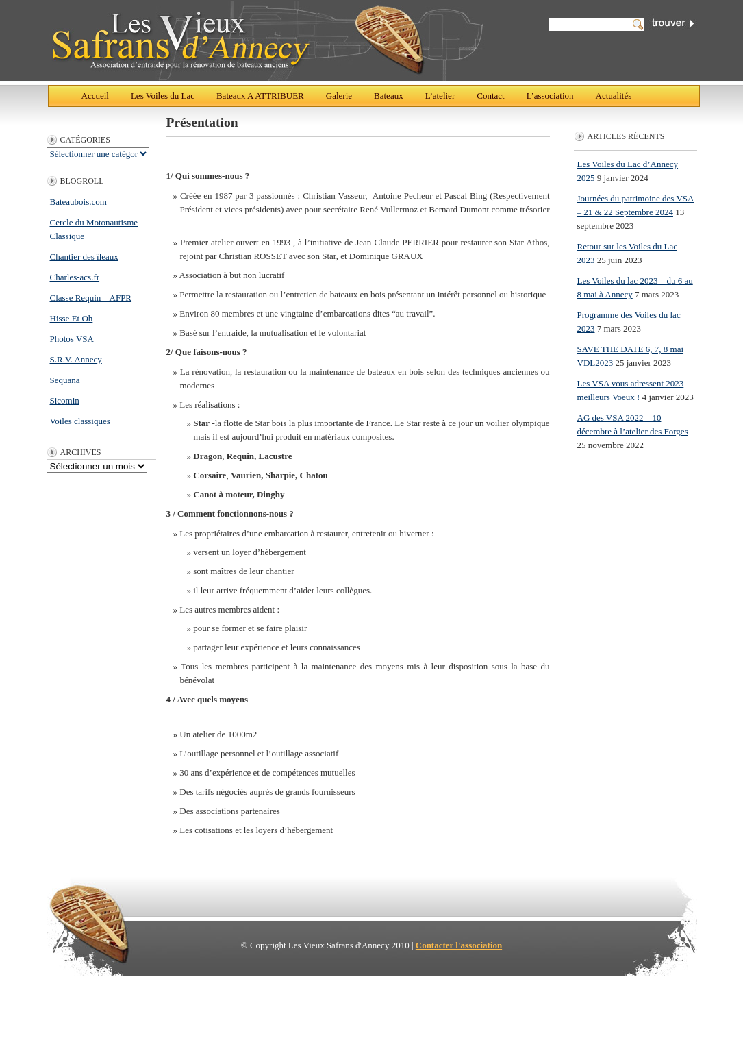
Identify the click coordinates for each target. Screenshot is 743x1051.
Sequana (65, 380)
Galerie (339, 95)
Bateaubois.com (78, 202)
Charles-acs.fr (75, 277)
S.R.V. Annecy (76, 359)
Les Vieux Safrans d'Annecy (267, 40)
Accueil (95, 95)
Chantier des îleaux (84, 256)
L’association (550, 95)
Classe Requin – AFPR (91, 298)
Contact (490, 95)
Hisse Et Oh (71, 318)
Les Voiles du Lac (162, 95)
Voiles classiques (80, 421)
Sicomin (64, 400)
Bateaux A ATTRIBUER (260, 95)
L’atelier (440, 95)
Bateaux (388, 95)
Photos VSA (72, 339)
